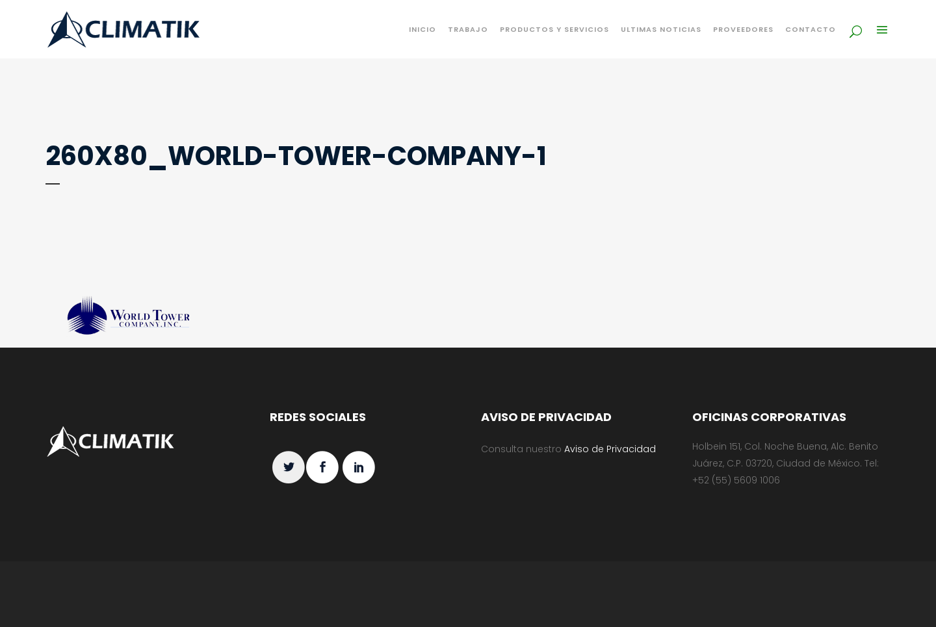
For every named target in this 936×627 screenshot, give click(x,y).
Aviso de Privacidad (610, 448)
